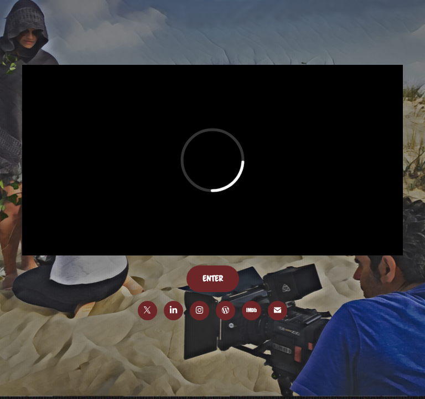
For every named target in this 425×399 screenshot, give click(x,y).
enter (213, 278)
